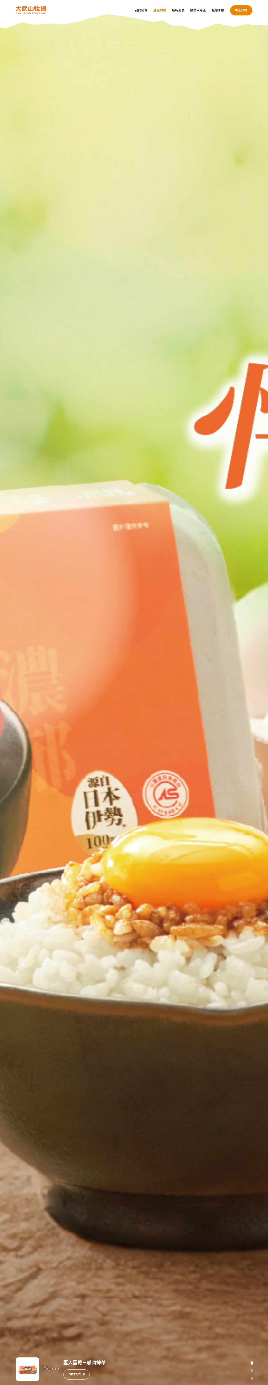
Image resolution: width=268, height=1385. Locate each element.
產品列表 (159, 10)
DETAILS (76, 1374)
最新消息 (178, 10)
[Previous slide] (47, 1369)
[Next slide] (55, 1369)
